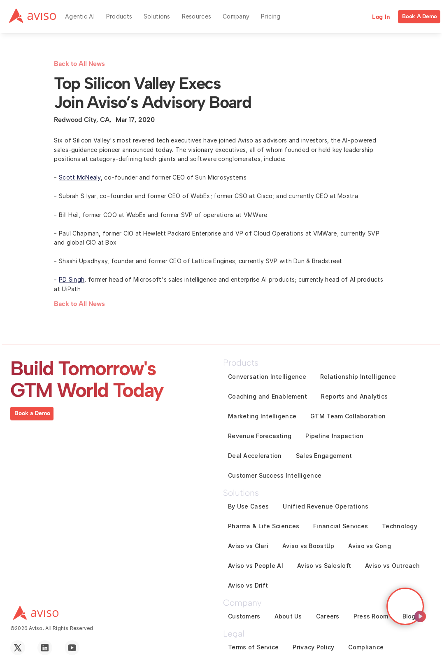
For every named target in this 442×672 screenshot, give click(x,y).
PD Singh (71, 279)
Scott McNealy (80, 177)
